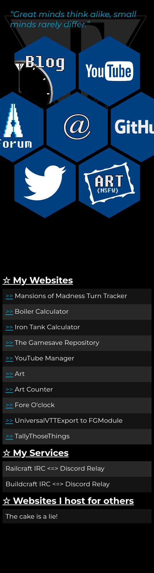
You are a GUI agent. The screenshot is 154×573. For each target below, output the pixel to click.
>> (9, 296)
